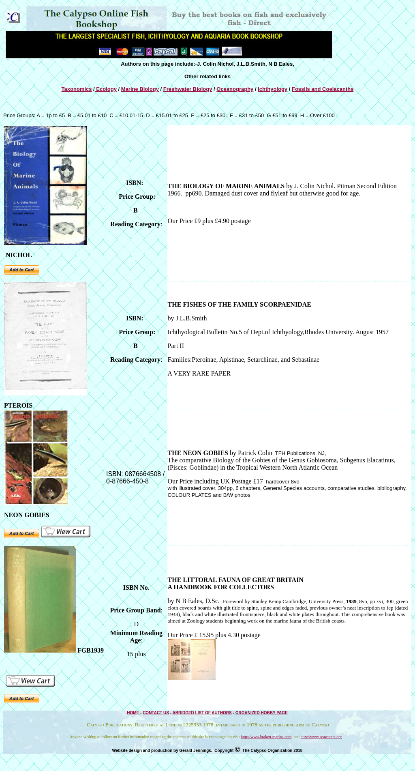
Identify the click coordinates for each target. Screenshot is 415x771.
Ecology (106, 89)
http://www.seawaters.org (321, 736)
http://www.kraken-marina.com (266, 736)
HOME (133, 713)
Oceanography (234, 89)
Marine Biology (140, 89)
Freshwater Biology (187, 89)
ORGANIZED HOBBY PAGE (261, 713)
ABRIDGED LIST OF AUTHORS (201, 713)
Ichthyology (272, 89)
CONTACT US (156, 713)
